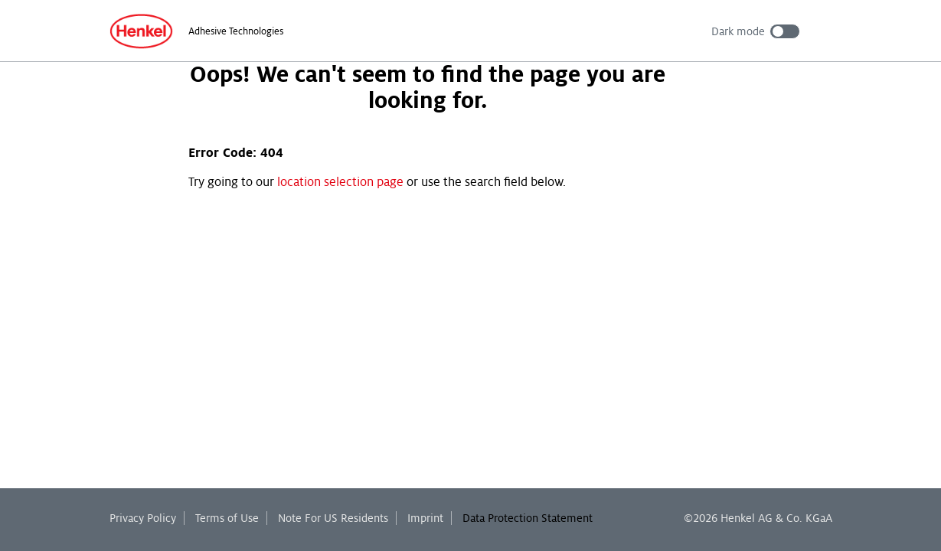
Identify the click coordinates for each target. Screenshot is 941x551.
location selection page (340, 182)
